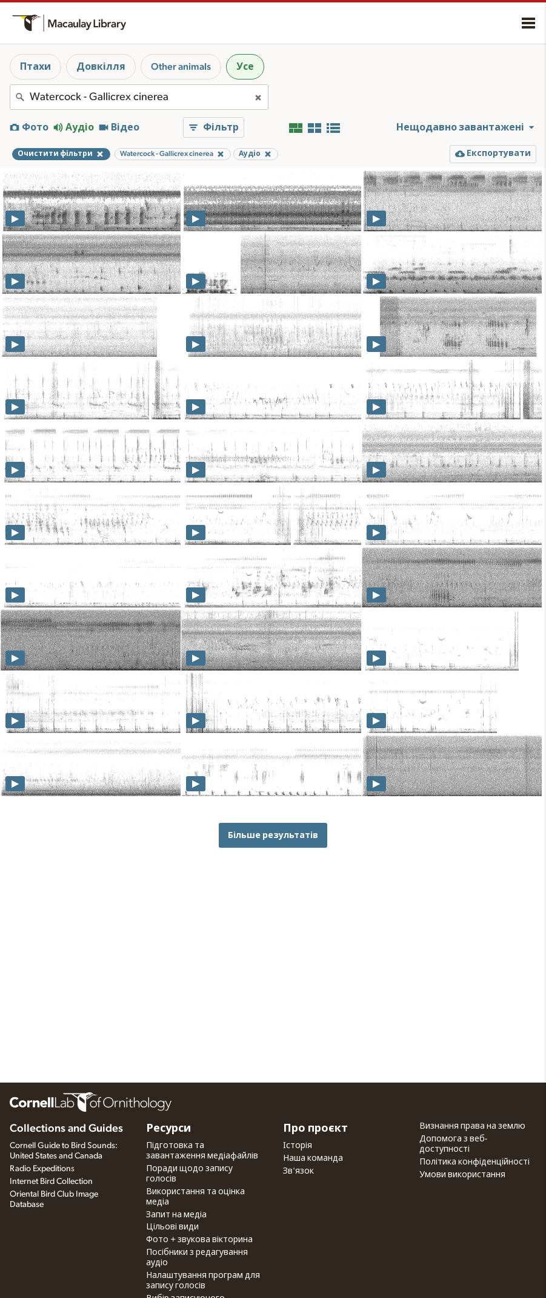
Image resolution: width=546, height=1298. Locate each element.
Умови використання (462, 1175)
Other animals (181, 67)
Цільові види (172, 1227)
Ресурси (168, 1128)
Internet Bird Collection (51, 1181)
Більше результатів (273, 835)
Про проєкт (315, 1128)
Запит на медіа (176, 1215)
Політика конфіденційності (474, 1162)
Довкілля (100, 67)
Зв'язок (298, 1171)
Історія (297, 1145)
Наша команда (313, 1158)
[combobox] (139, 97)
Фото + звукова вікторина (199, 1239)
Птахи (35, 67)
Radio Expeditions (42, 1168)
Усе (245, 67)
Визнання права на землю (472, 1126)
